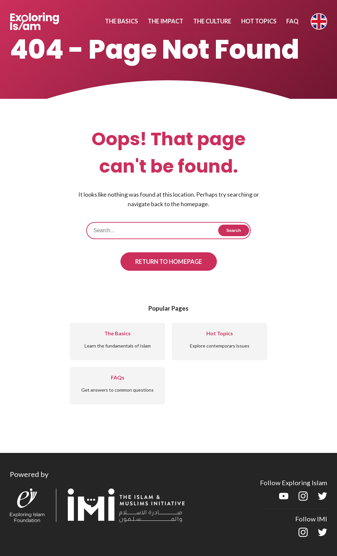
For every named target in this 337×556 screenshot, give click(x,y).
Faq (292, 21)
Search (233, 230)
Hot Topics (258, 21)
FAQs (117, 377)
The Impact (165, 21)
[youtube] (283, 498)
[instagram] (303, 498)
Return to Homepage (168, 261)
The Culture (212, 21)
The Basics (121, 21)
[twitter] (322, 498)
